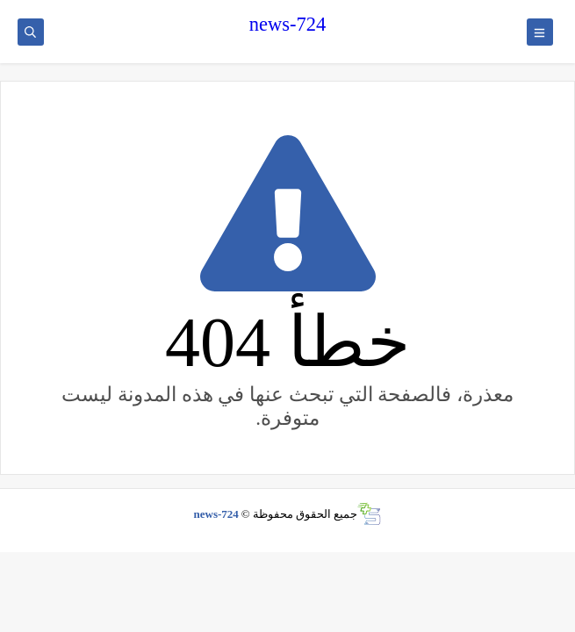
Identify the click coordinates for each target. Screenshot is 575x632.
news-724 (287, 24)
